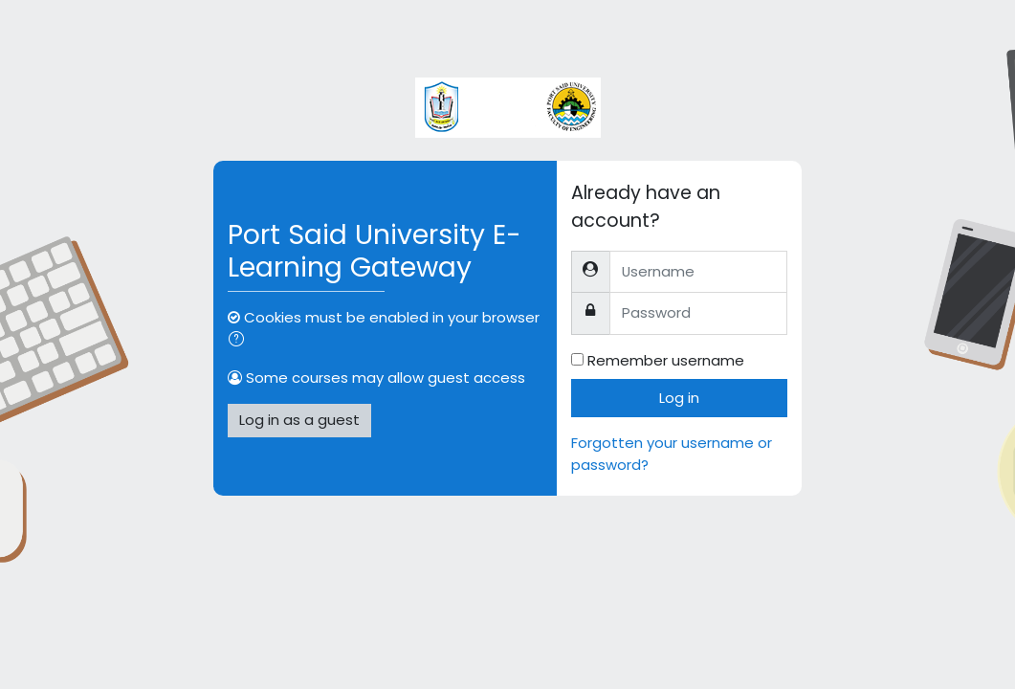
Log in (679, 398)
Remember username (665, 360)
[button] (240, 340)
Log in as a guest (299, 420)
